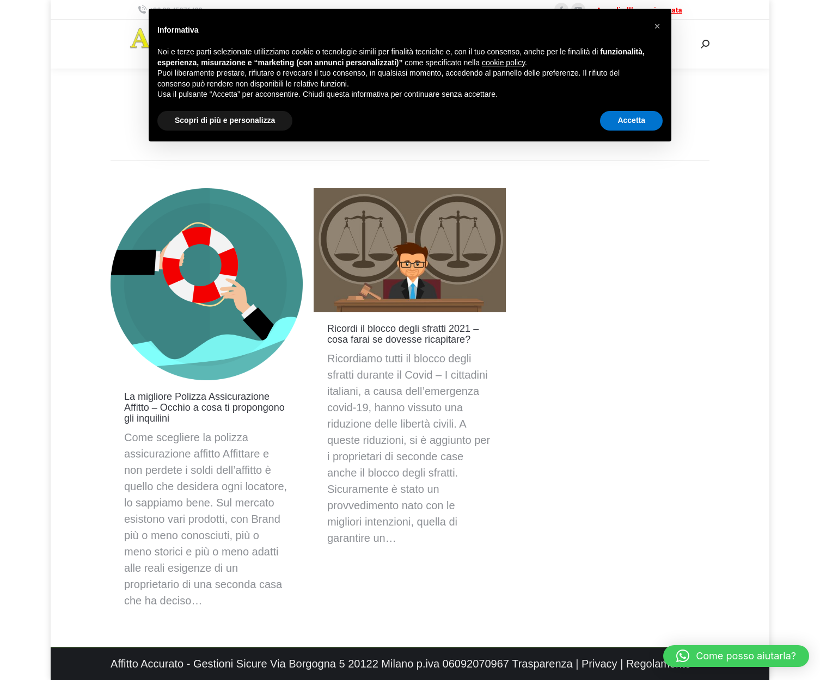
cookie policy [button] (503, 62)
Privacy (599, 664)
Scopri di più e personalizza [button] (225, 120)
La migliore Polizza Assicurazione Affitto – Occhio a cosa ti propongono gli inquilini (204, 407)
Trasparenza (542, 664)
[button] (736, 656)
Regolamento (658, 664)
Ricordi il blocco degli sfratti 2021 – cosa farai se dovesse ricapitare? (403, 334)
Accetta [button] (631, 120)
